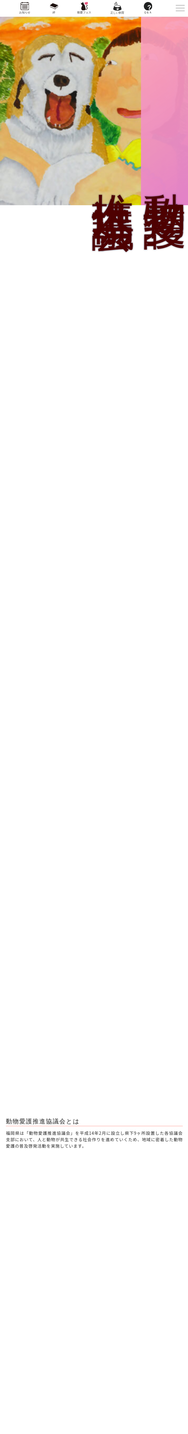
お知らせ (24, 12)
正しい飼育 (117, 12)
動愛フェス (84, 12)
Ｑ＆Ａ (148, 12)
